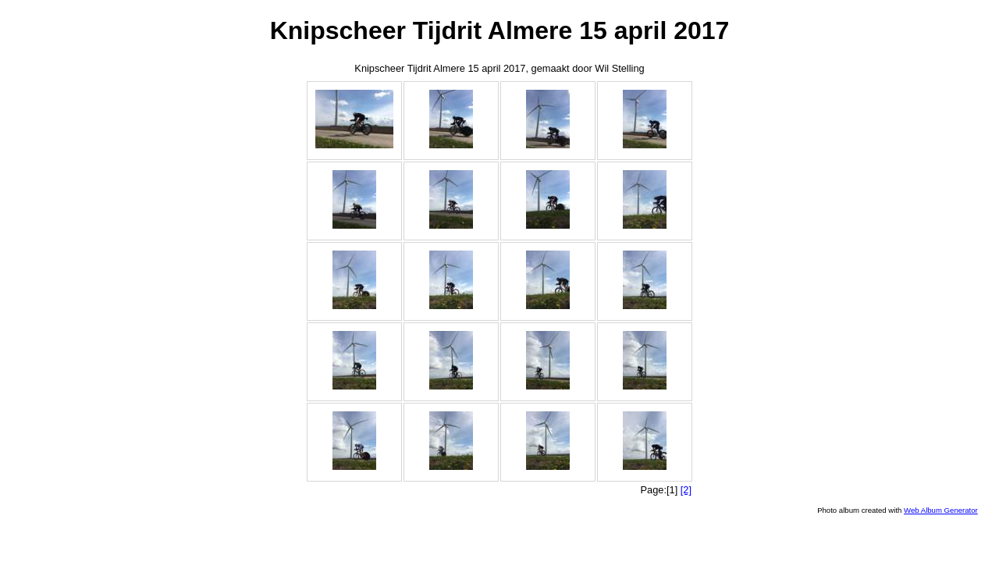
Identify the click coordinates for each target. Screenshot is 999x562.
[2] (686, 490)
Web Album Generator (941, 510)
